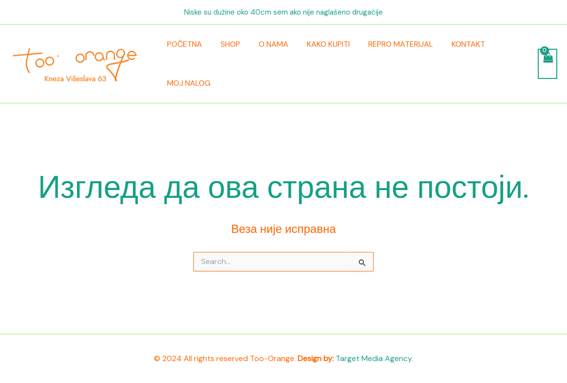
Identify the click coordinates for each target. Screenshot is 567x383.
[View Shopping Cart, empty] (547, 64)
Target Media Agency (374, 358)
